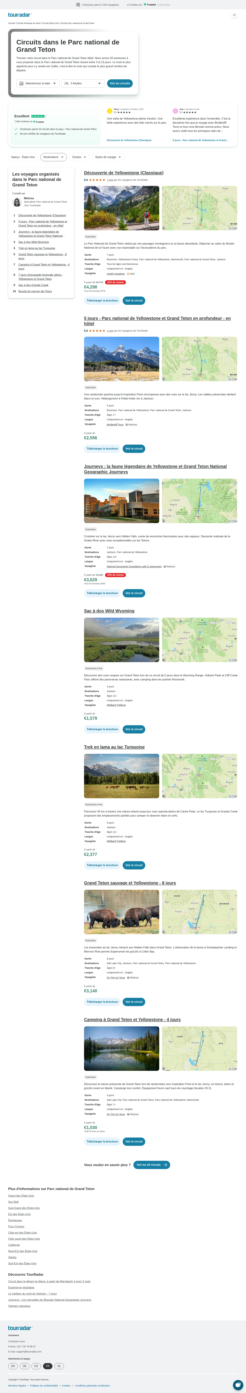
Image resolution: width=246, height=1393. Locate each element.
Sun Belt (13, 1201)
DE (24, 1366)
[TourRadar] (20, 15)
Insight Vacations (116, 273)
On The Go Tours (116, 977)
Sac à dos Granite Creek (33, 285)
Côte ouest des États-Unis (24, 1238)
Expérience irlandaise (21, 1287)
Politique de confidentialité (44, 1385)
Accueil (11, 23)
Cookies (66, 1385)
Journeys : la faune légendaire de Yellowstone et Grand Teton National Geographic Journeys (40, 234)
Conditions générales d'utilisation (92, 1385)
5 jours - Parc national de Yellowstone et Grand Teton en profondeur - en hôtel (199, 140)
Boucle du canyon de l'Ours (35, 291)
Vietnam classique (19, 1306)
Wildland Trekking (116, 705)
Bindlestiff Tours (115, 424)
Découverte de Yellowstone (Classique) (129, 140)
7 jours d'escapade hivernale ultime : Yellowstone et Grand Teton (40, 276)
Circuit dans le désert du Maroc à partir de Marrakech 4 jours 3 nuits (49, 1281)
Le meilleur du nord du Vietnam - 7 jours (32, 1293)
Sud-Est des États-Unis (22, 1263)
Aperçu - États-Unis (23, 157)
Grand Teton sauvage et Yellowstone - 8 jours (42, 256)
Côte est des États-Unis (22, 1232)
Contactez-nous (16, 1341)
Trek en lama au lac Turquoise (36, 248)
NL (59, 1366)
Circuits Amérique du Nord (28, 23)
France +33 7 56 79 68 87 (22, 1346)
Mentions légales (17, 1385)
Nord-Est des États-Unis (23, 1251)
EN (13, 1366)
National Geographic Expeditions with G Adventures (134, 566)
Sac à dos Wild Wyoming (33, 242)
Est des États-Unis (19, 1214)
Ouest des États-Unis (21, 1195)
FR (48, 1366)
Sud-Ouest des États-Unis (24, 1208)
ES (36, 1366)
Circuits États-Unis (50, 23)
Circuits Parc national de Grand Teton (77, 23)
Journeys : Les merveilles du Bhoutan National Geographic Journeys (49, 1299)
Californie (14, 1245)
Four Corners (16, 1226)
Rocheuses (15, 1220)
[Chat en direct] (238, 1385)
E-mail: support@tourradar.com (25, 1351)
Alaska (12, 1257)
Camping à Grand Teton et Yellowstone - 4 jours (44, 266)
